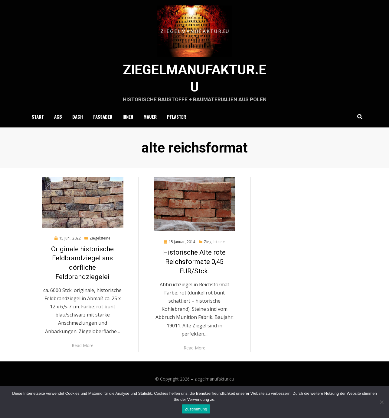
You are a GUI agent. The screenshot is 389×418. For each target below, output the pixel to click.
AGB (58, 129)
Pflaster (176, 129)
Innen (128, 129)
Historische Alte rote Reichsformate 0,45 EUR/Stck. (194, 275)
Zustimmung (196, 409)
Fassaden (102, 129)
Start (38, 129)
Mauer (150, 129)
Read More (82, 359)
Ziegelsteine (100, 251)
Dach (77, 129)
